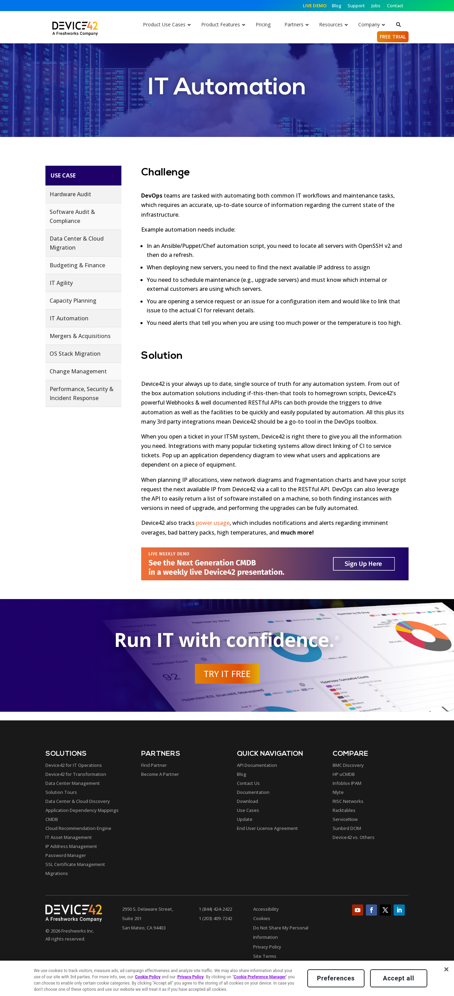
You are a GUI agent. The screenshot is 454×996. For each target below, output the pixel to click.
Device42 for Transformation (75, 774)
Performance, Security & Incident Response (81, 393)
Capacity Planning (73, 300)
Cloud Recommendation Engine (78, 828)
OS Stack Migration (75, 353)
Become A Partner (160, 774)
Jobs (375, 5)
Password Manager (65, 855)
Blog (337, 5)
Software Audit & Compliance (72, 216)
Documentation (253, 792)
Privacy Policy (267, 947)
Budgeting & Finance (77, 265)
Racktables (344, 810)
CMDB (51, 819)
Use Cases (248, 810)
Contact (395, 5)
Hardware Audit (70, 194)
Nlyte (338, 792)
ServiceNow (345, 819)
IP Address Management (71, 846)
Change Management (78, 371)
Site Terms (264, 956)
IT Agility (61, 283)
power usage (213, 523)
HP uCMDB (344, 774)
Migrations (56, 873)
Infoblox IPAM (347, 783)
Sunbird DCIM (347, 828)
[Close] (446, 969)
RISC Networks (348, 801)
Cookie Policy (148, 977)
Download (247, 801)
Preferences (336, 978)
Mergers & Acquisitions (80, 336)
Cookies (261, 918)
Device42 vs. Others (354, 837)
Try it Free (227, 673)
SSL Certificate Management (75, 864)
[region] (227, 978)
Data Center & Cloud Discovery (77, 801)
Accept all (398, 978)
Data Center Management (72, 783)
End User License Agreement (267, 828)
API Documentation (257, 765)
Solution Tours (61, 792)
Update (244, 819)
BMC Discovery (348, 765)
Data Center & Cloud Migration (77, 243)
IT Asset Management (68, 837)
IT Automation (69, 318)
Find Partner (154, 765)
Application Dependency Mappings (82, 810)
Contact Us (248, 783)
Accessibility (266, 909)
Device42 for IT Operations (73, 765)
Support (356, 5)
